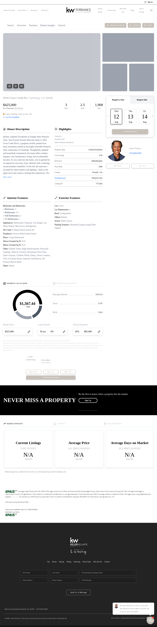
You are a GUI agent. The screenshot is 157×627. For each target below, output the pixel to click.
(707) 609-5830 (42, 609)
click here (15, 497)
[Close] (152, 605)
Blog (132, 10)
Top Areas (23, 10)
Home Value (87, 562)
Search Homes (9, 10)
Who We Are (98, 562)
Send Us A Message (78, 592)
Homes (53, 562)
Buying (34, 10)
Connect (108, 562)
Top (47, 562)
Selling (44, 10)
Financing (111, 10)
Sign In (148, 2)
